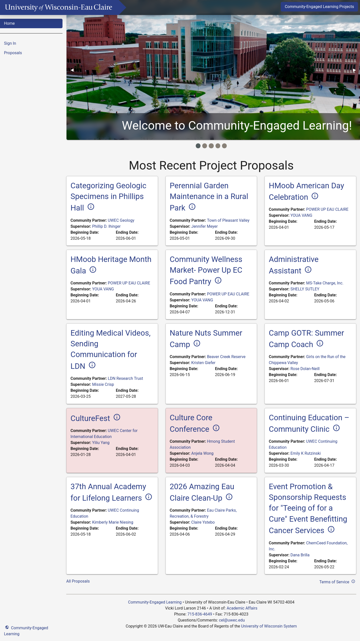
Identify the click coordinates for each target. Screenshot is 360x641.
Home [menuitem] (9, 23)
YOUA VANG (301, 215)
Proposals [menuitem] (13, 52)
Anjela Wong (202, 453)
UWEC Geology (121, 220)
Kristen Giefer (203, 362)
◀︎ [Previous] (74, 69)
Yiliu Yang (101, 442)
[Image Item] (198, 145)
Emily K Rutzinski (305, 453)
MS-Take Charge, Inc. (325, 283)
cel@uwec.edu (232, 620)
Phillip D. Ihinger (106, 226)
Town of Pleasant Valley (228, 220)
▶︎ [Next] (356, 69)
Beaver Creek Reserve (226, 356)
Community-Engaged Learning (26, 630)
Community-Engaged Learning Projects (319, 6)
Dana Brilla (300, 555)
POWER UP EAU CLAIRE (327, 209)
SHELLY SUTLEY (305, 289)
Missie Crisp (103, 384)
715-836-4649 (200, 614)
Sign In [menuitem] (10, 43)
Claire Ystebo (203, 522)
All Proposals (78, 581)
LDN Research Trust (125, 378)
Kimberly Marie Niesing (112, 522)
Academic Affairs (241, 608)
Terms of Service (337, 581)
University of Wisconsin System (269, 626)
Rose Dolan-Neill (305, 368)
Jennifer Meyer (204, 226)
